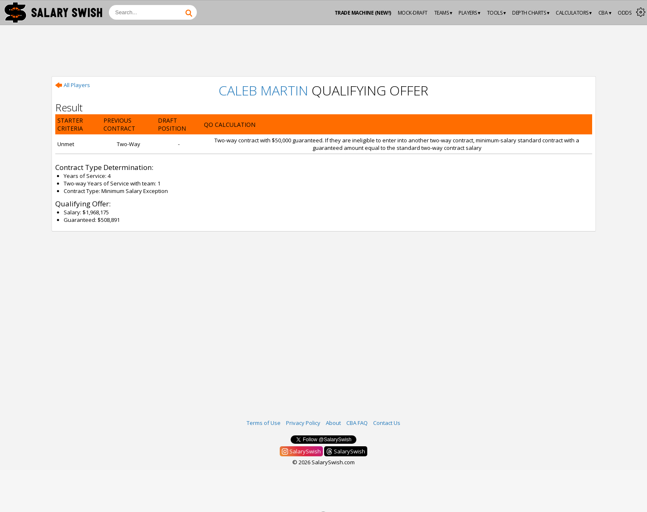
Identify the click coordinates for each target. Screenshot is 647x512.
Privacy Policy (303, 423)
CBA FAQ (357, 423)
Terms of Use (264, 423)
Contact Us (386, 423)
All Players (72, 85)
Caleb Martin (263, 90)
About (333, 423)
